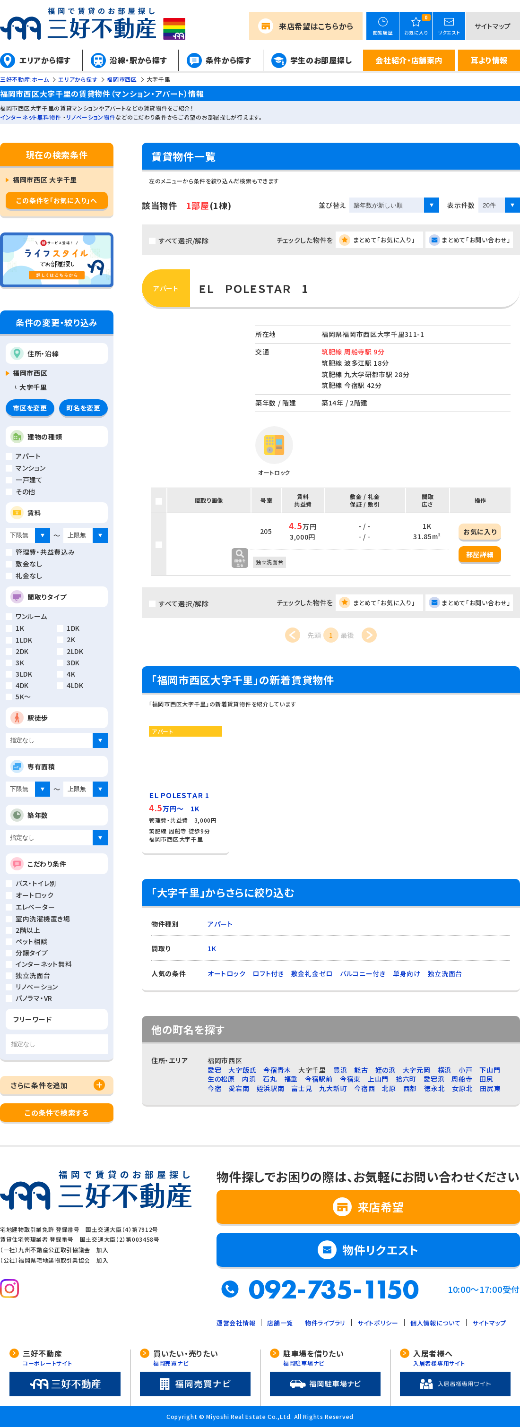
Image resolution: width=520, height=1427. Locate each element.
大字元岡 (417, 1070)
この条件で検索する (56, 1113)
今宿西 (364, 1088)
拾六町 (406, 1078)
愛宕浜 (434, 1078)
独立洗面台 (445, 973)
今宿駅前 (319, 1078)
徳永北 (434, 1088)
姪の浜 (385, 1070)
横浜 (444, 1070)
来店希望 (316, 26)
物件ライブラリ (325, 1322)
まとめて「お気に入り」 (384, 239)
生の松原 (221, 1078)
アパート (220, 923)
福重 (291, 1078)
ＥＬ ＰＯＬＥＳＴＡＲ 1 (253, 288)
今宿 (214, 1088)
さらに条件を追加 (39, 1085)
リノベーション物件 (90, 117)
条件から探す (228, 60)
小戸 (465, 1070)
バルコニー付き (363, 973)
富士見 (301, 1088)
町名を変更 (83, 408)
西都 (410, 1088)
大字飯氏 (242, 1070)
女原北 (462, 1088)
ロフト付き (268, 973)
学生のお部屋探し (321, 60)
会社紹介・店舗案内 (408, 60)
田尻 (486, 1078)
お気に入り (480, 531)
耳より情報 (489, 60)
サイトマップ (493, 26)
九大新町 (333, 1088)
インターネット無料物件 (30, 117)
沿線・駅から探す (138, 60)
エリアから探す (45, 60)
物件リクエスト (380, 1249)
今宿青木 (277, 1070)
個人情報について (435, 1322)
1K (212, 948)
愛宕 (214, 1070)
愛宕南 (238, 1088)
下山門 (489, 1070)
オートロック (226, 973)
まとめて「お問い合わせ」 (476, 239)
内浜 (249, 1078)
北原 (389, 1088)
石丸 (270, 1078)
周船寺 (461, 1078)
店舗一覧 (280, 1322)
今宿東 (350, 1078)
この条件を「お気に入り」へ (56, 200)
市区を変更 (30, 408)
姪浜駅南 (271, 1088)
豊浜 (340, 1070)
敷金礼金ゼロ (312, 973)
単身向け (407, 973)
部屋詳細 (480, 554)
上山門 (378, 1078)
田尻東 (490, 1088)
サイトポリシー (378, 1322)
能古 (361, 1070)
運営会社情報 (236, 1322)
